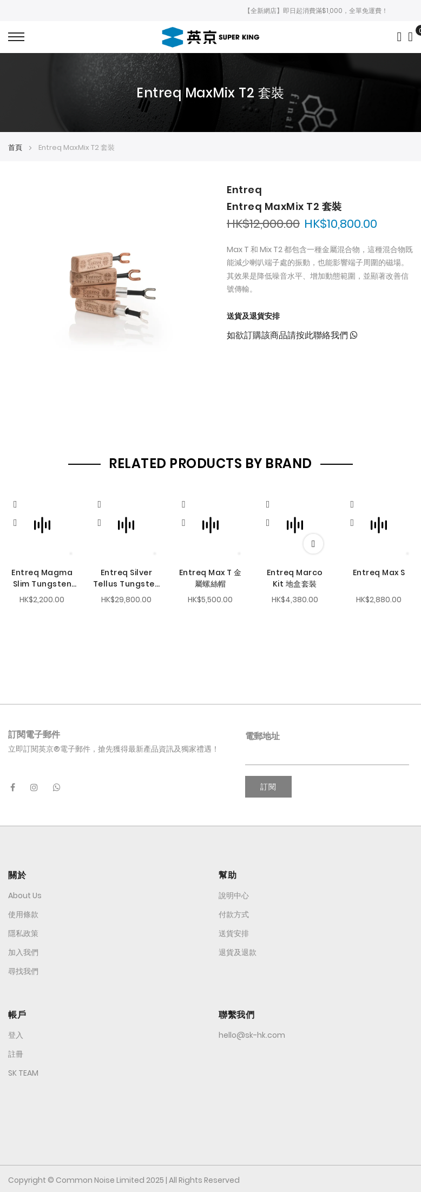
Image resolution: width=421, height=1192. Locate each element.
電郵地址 (262, 734)
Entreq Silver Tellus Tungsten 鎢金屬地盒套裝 (126, 577)
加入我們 (23, 950)
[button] (15, 521)
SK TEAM (23, 1071)
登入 (15, 1033)
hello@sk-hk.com (252, 1033)
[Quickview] (20, 501)
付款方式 (234, 912)
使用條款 (23, 912)
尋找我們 (23, 969)
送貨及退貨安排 (253, 316)
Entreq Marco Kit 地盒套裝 (295, 577)
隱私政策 (23, 931)
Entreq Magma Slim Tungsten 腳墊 (42, 577)
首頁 (15, 147)
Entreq (244, 189)
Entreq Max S (379, 571)
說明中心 (234, 893)
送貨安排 (234, 931)
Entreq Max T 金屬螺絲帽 (210, 577)
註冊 (15, 1052)
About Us (25, 893)
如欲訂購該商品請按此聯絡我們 (292, 335)
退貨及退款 (237, 950)
